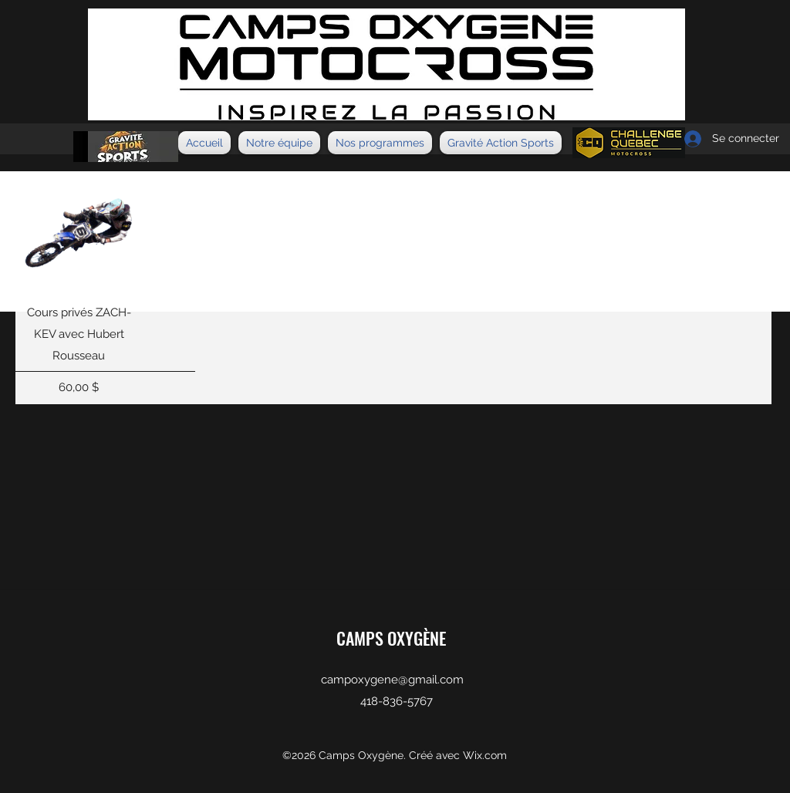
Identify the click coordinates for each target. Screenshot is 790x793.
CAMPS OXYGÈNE (391, 638)
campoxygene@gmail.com (392, 680)
